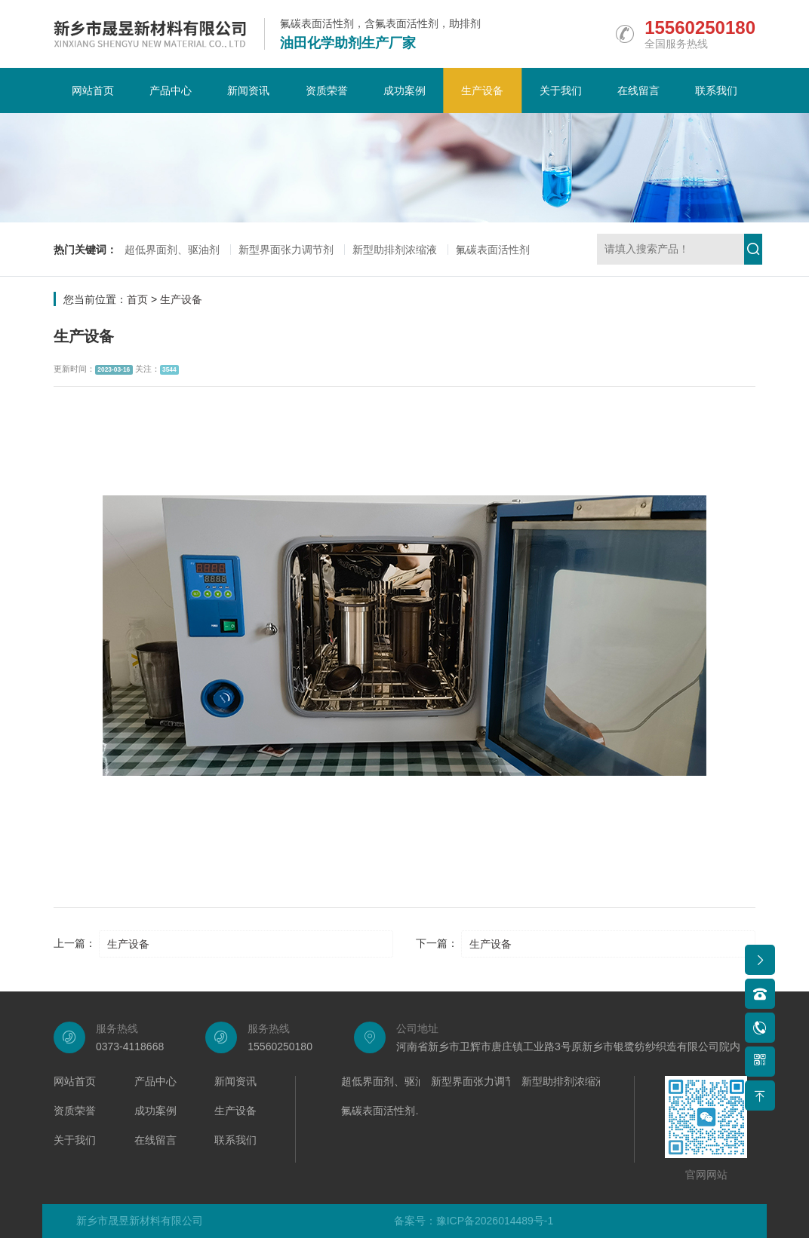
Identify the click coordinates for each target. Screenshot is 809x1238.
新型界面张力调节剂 (286, 250)
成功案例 (404, 90)
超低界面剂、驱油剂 (172, 250)
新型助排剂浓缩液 (394, 250)
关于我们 (561, 90)
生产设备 (482, 90)
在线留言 (638, 90)
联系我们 (716, 90)
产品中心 (170, 90)
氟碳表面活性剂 (493, 250)
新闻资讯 (248, 90)
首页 (137, 299)
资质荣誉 (327, 90)
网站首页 (93, 90)
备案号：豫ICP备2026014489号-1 (474, 1221)
